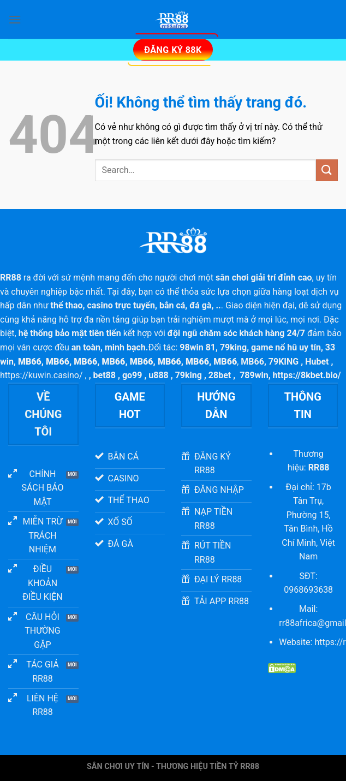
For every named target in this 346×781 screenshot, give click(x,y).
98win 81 (198, 347)
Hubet (317, 361)
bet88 (104, 375)
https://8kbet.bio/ (307, 375)
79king (233, 347)
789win (254, 375)
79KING (284, 361)
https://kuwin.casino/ (41, 375)
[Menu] (14, 19)
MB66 (252, 361)
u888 (158, 375)
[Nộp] (327, 170)
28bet (219, 375)
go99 (132, 375)
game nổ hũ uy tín (286, 347)
